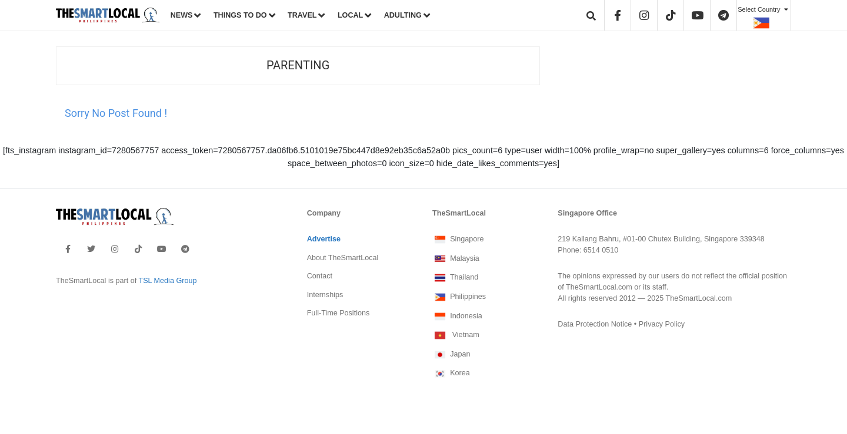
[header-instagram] (644, 15)
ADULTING (403, 15)
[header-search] (591, 15)
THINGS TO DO (240, 15)
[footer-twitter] (91, 249)
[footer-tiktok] (138, 249)
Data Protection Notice (595, 324)
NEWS (182, 15)
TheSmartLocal (459, 213)
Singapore (458, 239)
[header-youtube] (697, 15)
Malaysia (455, 259)
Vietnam (455, 335)
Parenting (297, 65)
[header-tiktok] (671, 15)
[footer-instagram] (114, 249)
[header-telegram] (724, 15)
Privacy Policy (662, 324)
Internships (325, 295)
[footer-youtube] (161, 249)
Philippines (459, 297)
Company (324, 213)
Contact (319, 276)
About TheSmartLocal (343, 258)
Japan (451, 355)
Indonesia (457, 316)
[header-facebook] (618, 15)
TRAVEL (302, 15)
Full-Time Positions (338, 313)
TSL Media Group (167, 281)
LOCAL (350, 15)
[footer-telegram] (185, 249)
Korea (451, 373)
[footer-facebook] (68, 249)
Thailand (455, 278)
